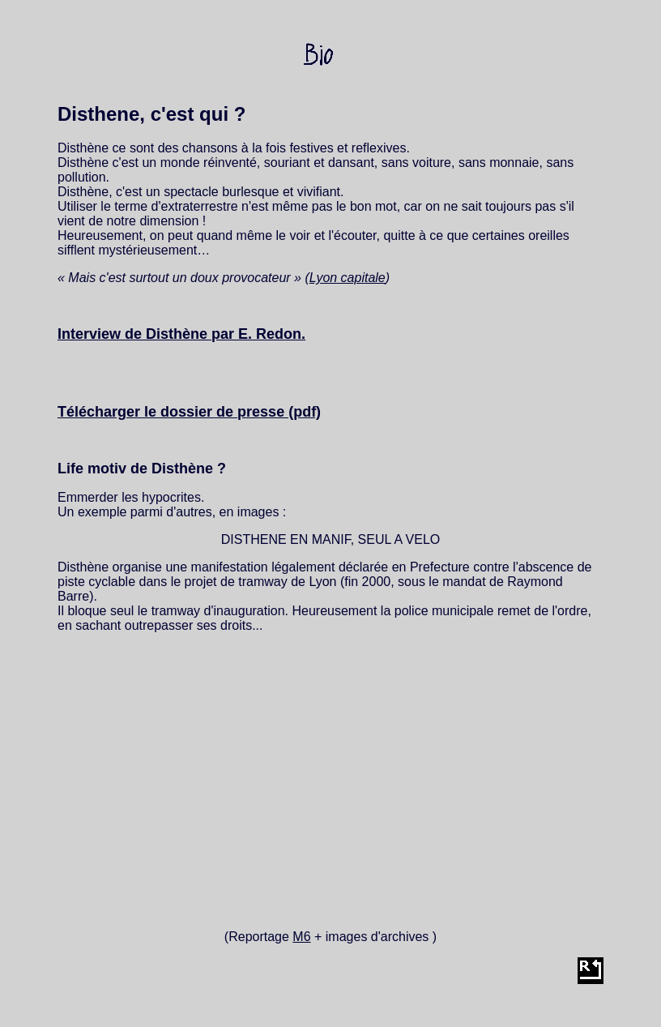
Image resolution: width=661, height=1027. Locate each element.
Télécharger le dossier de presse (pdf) (189, 412)
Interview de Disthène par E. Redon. (181, 334)
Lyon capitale (347, 278)
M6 (301, 937)
